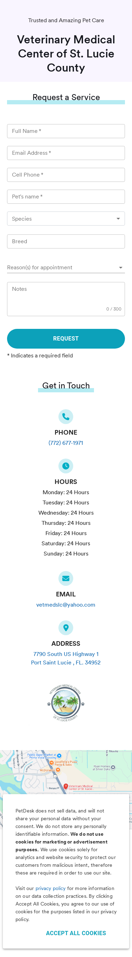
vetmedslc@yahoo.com (65, 604)
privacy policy (51, 888)
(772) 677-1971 (66, 443)
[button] (66, 267)
